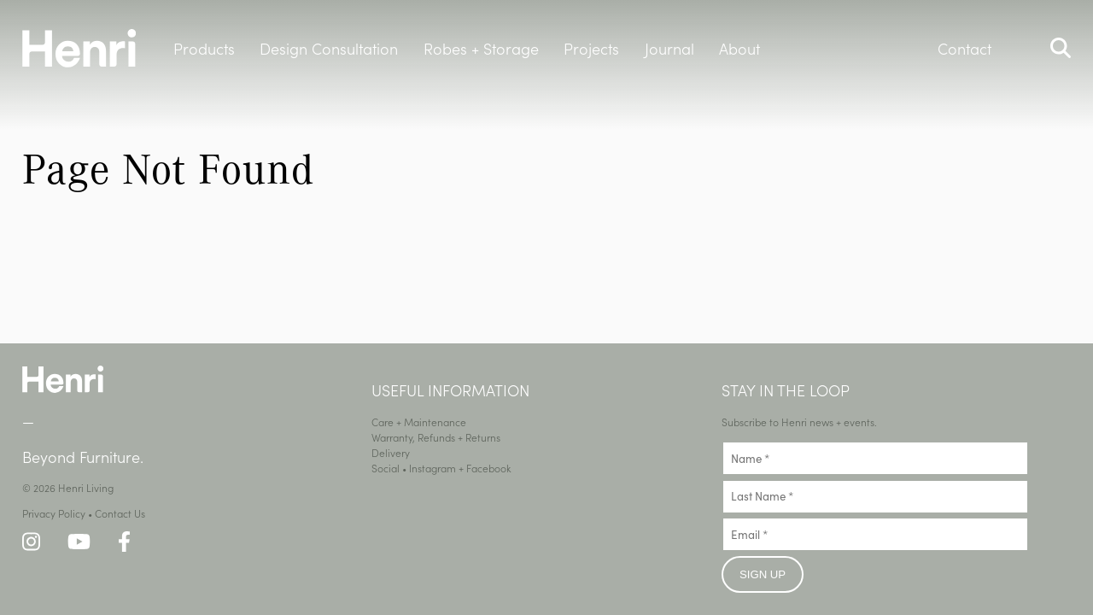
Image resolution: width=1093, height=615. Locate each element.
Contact (964, 48)
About (739, 48)
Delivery (390, 452)
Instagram (432, 467)
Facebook (488, 467)
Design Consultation (329, 48)
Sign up (762, 574)
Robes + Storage (481, 48)
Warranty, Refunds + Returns (435, 437)
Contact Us (120, 513)
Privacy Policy (53, 513)
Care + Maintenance (418, 421)
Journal (669, 48)
